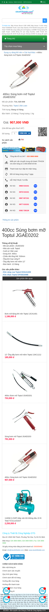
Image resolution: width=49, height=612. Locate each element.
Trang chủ (10, 38)
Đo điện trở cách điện (23, 600)
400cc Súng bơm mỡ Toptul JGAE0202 (20, 477)
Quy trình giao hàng (9, 574)
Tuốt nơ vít (31, 596)
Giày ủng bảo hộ (30, 606)
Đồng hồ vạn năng (36, 600)
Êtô (18, 596)
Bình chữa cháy (22, 604)
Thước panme (12, 604)
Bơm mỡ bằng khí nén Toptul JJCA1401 (21, 314)
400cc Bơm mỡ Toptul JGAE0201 (18, 395)
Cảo (24, 594)
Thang (2, 606)
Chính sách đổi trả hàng (11, 578)
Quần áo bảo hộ (9, 606)
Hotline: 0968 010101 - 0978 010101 (20, 2)
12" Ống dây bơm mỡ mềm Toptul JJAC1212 (23, 355)
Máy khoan (35, 598)
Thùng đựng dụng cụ (11, 608)
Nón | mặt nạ (31, 604)
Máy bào (37, 596)
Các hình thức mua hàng (11, 588)
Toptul (15, 106)
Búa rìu (20, 594)
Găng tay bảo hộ (20, 606)
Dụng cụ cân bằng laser (16, 602)
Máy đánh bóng (16, 598)
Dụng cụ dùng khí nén (13, 52)
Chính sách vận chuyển (11, 571)
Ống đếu (25, 596)
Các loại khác (29, 52)
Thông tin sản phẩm (10, 220)
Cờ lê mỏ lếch (30, 594)
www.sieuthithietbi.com (37, 550)
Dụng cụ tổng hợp (11, 596)
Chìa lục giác (14, 594)
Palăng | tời (44, 606)
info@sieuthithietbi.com (15, 550)
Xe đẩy (3, 608)
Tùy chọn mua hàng (13, 46)
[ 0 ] (44, 2)
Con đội (38, 606)
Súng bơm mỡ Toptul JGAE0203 (18, 436)
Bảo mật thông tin (9, 567)
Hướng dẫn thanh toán (11, 584)
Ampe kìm (12, 600)
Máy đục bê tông (27, 598)
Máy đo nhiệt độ (29, 602)
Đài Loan (23, 106)
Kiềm (20, 596)
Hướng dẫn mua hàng (10, 581)
